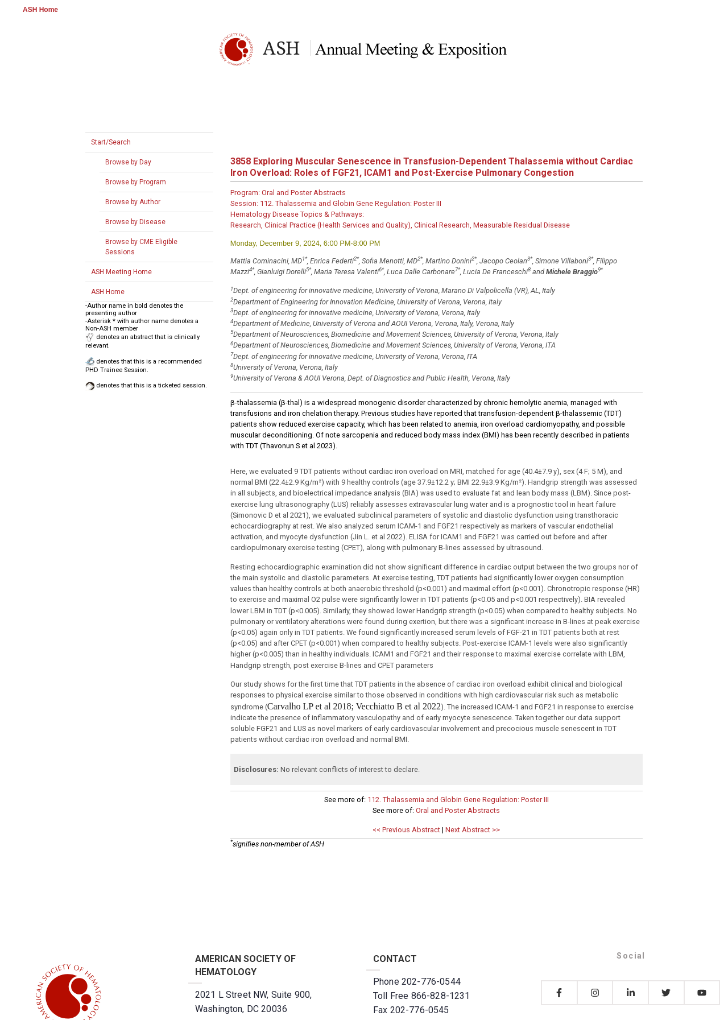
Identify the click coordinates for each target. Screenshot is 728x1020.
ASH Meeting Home (121, 272)
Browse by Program (135, 182)
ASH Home (40, 10)
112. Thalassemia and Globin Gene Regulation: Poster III (458, 799)
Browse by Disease (135, 222)
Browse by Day (128, 162)
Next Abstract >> (472, 829)
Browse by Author (132, 202)
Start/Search (111, 142)
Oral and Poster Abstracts (458, 810)
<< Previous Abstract (406, 829)
